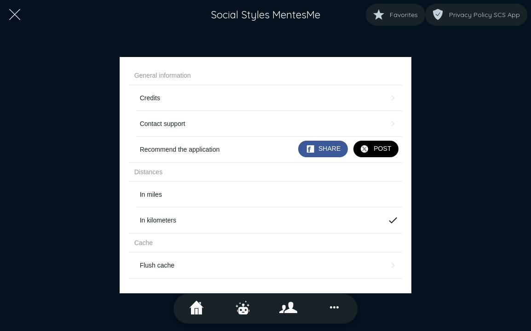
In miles (151, 194)
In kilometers (269, 220)
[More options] (335, 309)
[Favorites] (395, 15)
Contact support (269, 123)
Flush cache (269, 265)
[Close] (14, 14)
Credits (269, 97)
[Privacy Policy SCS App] (476, 15)
